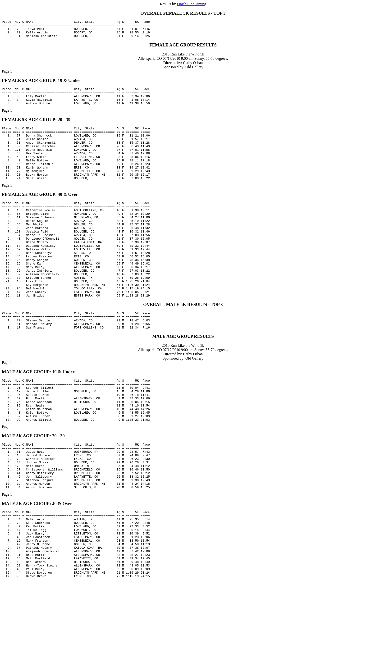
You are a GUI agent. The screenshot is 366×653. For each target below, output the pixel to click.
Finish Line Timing (191, 4)
